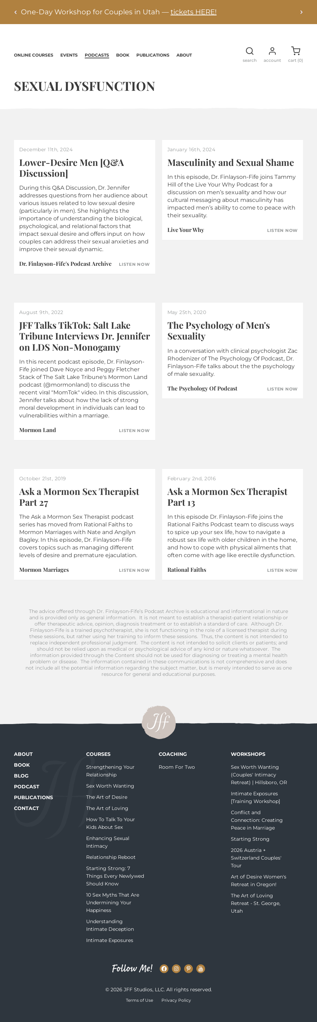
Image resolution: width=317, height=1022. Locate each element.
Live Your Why (185, 239)
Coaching (173, 764)
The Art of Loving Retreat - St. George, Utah (255, 913)
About (184, 64)
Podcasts (97, 64)
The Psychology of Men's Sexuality (218, 340)
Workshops (248, 764)
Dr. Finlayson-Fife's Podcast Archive (65, 273)
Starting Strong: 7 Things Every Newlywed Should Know (115, 886)
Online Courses (33, 64)
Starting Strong (250, 849)
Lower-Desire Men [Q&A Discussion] (71, 177)
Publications (152, 64)
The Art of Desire (106, 807)
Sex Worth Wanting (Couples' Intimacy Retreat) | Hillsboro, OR (259, 784)
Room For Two (177, 777)
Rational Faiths (186, 579)
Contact (26, 818)
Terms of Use (139, 1010)
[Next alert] (301, 12)
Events (69, 64)
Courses (98, 764)
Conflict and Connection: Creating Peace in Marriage (257, 830)
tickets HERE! (194, 12)
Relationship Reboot (111, 867)
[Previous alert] (15, 12)
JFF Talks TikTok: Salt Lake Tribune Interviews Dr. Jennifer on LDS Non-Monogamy (84, 346)
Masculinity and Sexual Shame (230, 172)
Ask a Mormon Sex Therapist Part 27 (79, 506)
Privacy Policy (176, 1010)
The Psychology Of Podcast (202, 398)
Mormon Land (37, 439)
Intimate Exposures (109, 950)
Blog (21, 785)
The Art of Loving (107, 818)
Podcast (26, 796)
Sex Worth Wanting (110, 796)
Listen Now (134, 274)
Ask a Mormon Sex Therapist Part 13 (227, 506)
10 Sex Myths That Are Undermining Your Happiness (112, 912)
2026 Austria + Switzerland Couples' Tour (256, 867)
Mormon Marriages (44, 579)
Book (122, 64)
